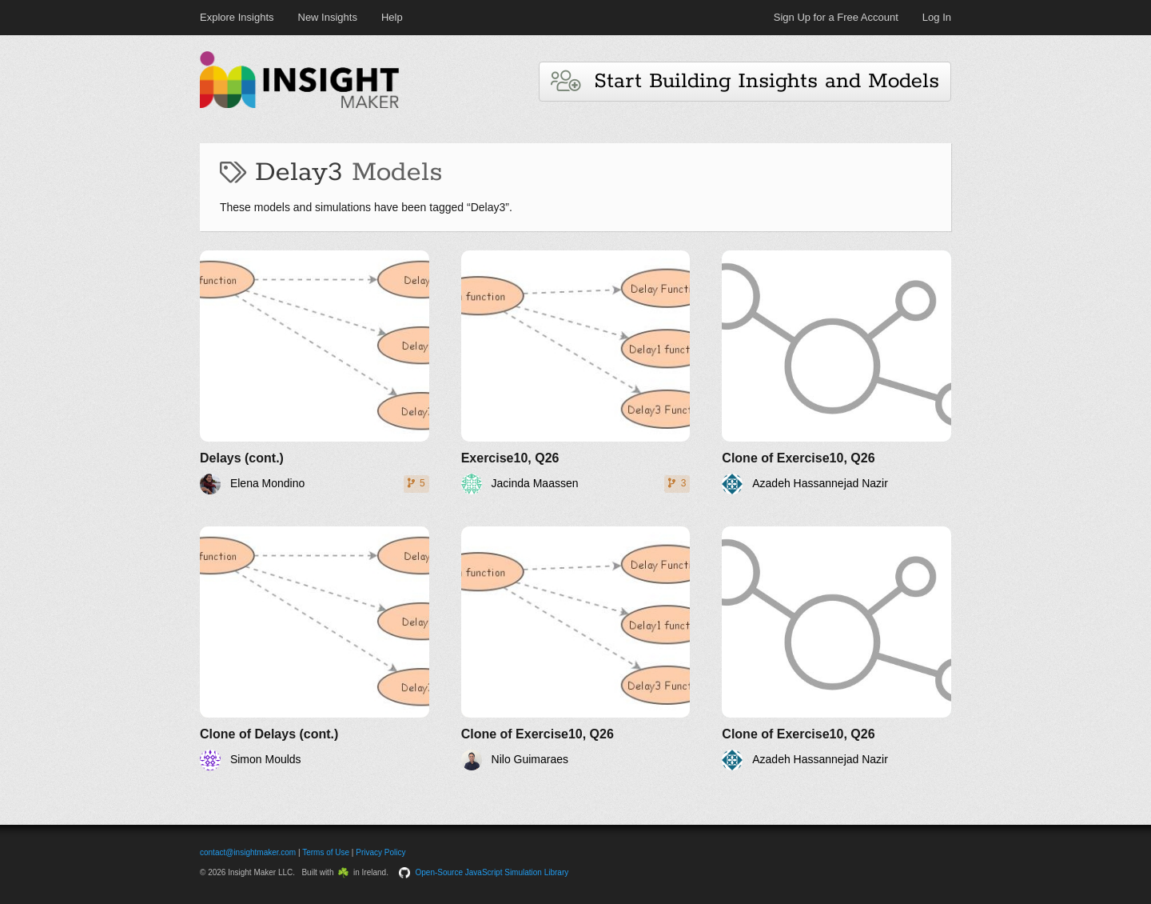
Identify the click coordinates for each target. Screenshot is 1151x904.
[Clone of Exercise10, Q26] (836, 372)
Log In (936, 17)
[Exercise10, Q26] (576, 372)
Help (392, 17)
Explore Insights (237, 17)
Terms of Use (325, 852)
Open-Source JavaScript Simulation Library (492, 872)
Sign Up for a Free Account (836, 17)
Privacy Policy (380, 852)
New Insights (327, 17)
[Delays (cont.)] (314, 372)
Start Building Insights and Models (745, 81)
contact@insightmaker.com (248, 852)
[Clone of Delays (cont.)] (314, 648)
